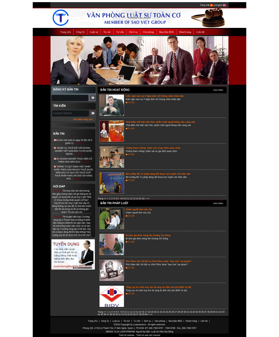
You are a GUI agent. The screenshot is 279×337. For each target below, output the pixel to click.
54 (128, 314)
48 (111, 314)
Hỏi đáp (59, 186)
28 (179, 312)
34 (196, 312)
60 (146, 314)
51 (120, 314)
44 (99, 314)
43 (223, 312)
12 (131, 198)
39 (211, 312)
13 (134, 198)
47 (108, 314)
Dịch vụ (147, 321)
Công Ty (105, 321)
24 (167, 312)
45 (102, 314)
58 (140, 314)
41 (217, 312)
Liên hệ (204, 321)
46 (105, 314)
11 (128, 198)
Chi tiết (78, 143)
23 (164, 312)
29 (182, 312)
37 (205, 312)
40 (214, 312)
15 (140, 198)
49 (113, 314)
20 (155, 312)
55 (131, 314)
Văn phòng (160, 321)
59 (143, 314)
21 (158, 312)
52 (123, 314)
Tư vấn (136, 321)
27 (176, 312)
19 (152, 312)
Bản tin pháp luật (114, 203)
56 (134, 314)
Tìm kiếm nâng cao (82, 119)
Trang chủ (93, 321)
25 (170, 312)
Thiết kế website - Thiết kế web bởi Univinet (139, 335)
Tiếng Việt (206, 5)
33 (194, 312)
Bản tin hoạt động (115, 89)
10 (125, 198)
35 (199, 312)
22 (161, 312)
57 (137, 314)
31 (187, 312)
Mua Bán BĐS (175, 321)
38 (208, 312)
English (220, 5)
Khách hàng (191, 321)
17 (146, 312)
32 (191, 312)
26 (173, 312)
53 (125, 314)
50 (117, 314)
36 (202, 312)
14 (137, 198)
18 (149, 312)
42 (220, 312)
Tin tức (126, 321)
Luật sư (116, 321)
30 (185, 312)
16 (143, 198)
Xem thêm (218, 90)
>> (148, 198)
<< (105, 198)
